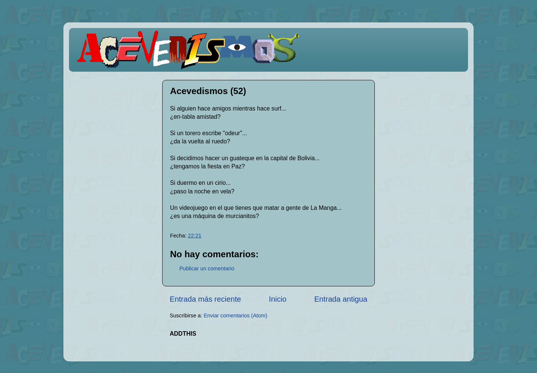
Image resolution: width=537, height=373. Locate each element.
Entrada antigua (340, 299)
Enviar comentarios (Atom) (235, 315)
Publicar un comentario (206, 268)
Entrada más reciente (205, 299)
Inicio (277, 299)
